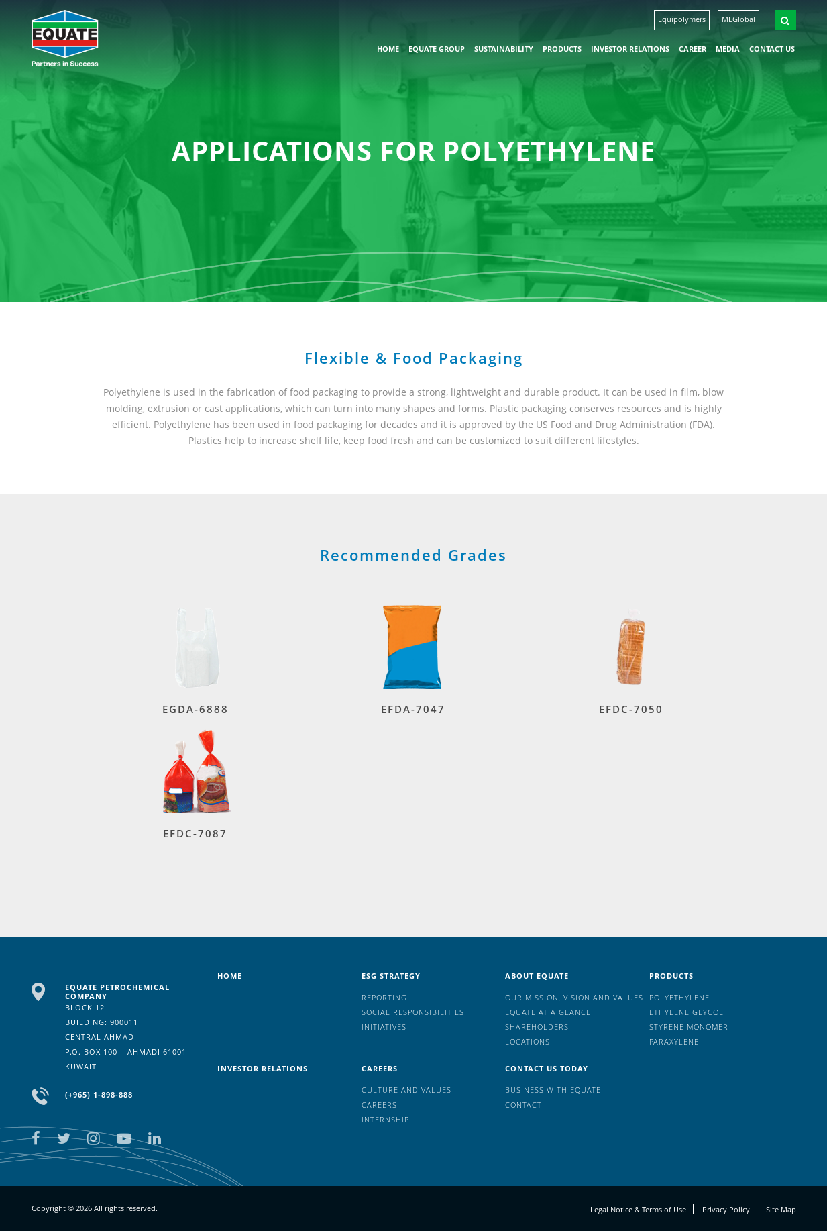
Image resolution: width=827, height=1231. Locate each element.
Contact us (772, 49)
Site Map (781, 1209)
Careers (380, 1068)
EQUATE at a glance (548, 1012)
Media (728, 49)
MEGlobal (738, 19)
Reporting (384, 997)
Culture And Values (406, 1090)
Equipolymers (682, 19)
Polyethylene (679, 997)
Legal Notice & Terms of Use (638, 1209)
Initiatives (384, 1027)
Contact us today (546, 1068)
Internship (385, 1119)
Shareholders (537, 1027)
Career (692, 49)
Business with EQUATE (553, 1090)
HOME (388, 49)
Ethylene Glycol (686, 1012)
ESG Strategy (391, 976)
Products (562, 49)
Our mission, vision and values (574, 997)
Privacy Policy (726, 1209)
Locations (527, 1041)
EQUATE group (436, 49)
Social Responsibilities (413, 1012)
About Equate (537, 976)
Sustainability (503, 49)
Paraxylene (674, 1041)
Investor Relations (630, 49)
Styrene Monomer (688, 1027)
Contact (523, 1105)
